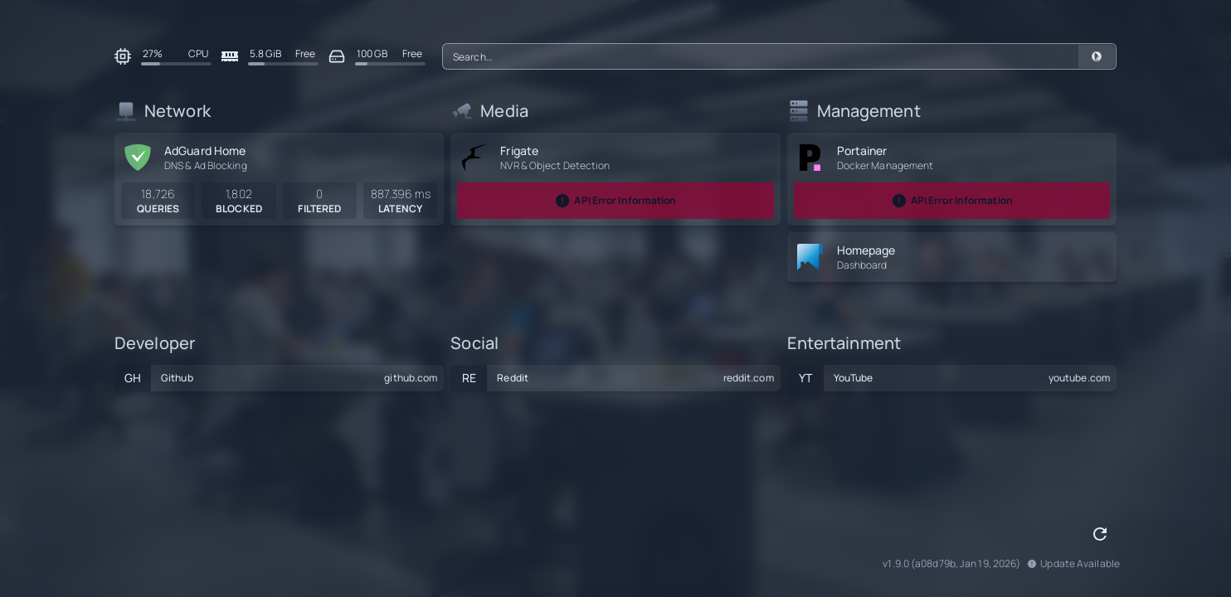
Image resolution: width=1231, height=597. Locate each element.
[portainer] (810, 157)
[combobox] (779, 56)
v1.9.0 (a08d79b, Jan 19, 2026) (951, 563)
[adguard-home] (138, 157)
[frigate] (474, 157)
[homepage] (810, 257)
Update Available (1073, 563)
